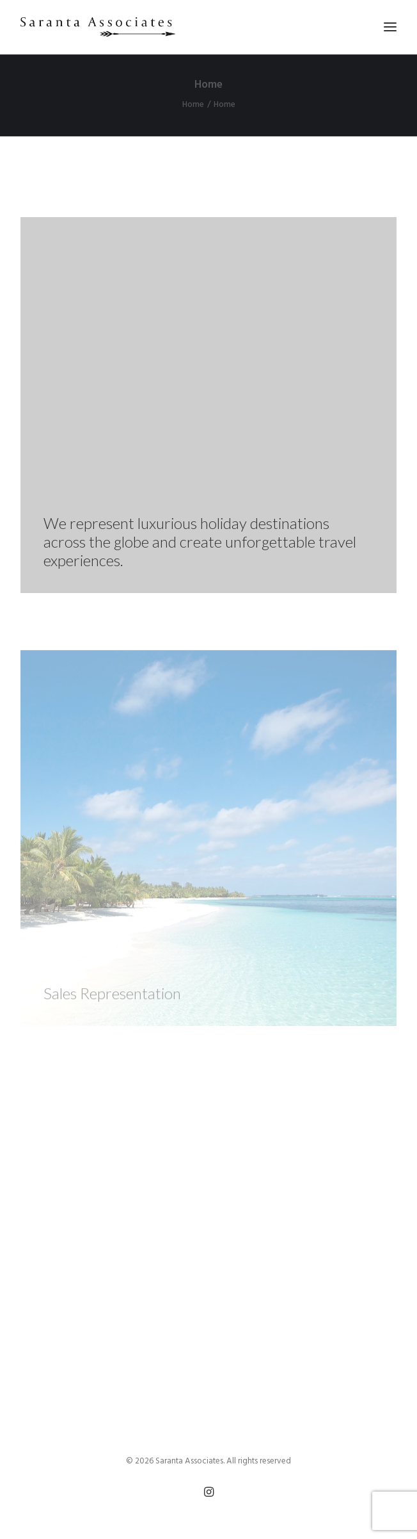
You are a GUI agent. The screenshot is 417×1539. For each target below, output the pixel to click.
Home (193, 104)
